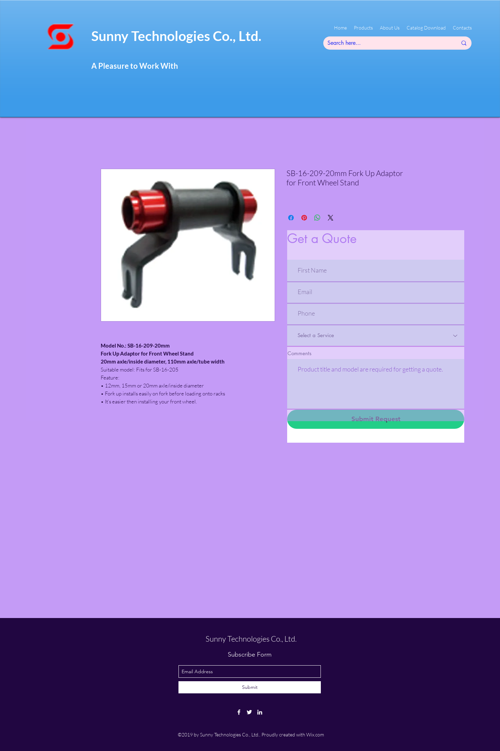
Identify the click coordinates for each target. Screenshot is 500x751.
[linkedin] (259, 712)
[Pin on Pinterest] (304, 218)
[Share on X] (330, 218)
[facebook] (238, 712)
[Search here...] (387, 43)
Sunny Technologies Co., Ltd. (176, 36)
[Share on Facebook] (291, 218)
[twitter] (249, 712)
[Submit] (249, 687)
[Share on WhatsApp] (317, 218)
